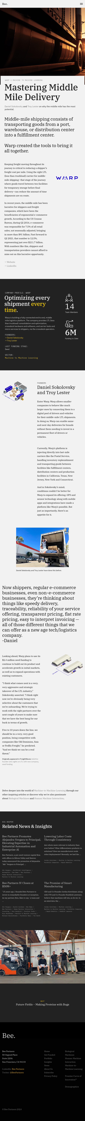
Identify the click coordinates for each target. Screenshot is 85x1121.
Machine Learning (65, 907)
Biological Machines (19, 798)
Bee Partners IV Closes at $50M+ (18, 884)
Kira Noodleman (7, 913)
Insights (48, 1062)
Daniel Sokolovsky (14, 106)
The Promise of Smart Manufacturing (58, 884)
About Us (48, 1069)
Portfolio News (25, 916)
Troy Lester (33, 106)
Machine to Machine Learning (12, 877)
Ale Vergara (6, 870)
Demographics (72, 1086)
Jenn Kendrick (17, 911)
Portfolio (48, 1058)
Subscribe (49, 1072)
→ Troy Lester (11, 340)
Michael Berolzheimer (10, 916)
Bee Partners (25, 872)
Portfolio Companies (51, 862)
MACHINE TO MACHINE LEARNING (28, 80)
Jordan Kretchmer (50, 860)
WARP (7, 80)
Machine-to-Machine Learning (50, 790)
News (46, 1065)
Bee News (15, 872)
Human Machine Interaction (49, 798)
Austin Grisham (18, 907)
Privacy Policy (50, 1076)
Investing (5, 911)
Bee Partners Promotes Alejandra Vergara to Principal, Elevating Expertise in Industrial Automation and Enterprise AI (21, 843)
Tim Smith (36, 916)
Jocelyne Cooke (29, 911)
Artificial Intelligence (22, 870)
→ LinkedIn (10, 265)
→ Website (9, 261)
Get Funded (49, 1055)
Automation (6, 872)
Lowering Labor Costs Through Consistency (57, 838)
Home (47, 1051)
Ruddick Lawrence (66, 911)
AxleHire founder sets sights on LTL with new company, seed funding (20, 761)
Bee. (5, 4)
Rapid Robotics (66, 862)
